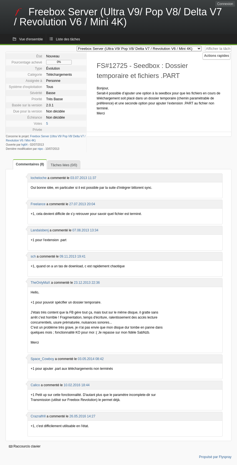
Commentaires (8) (30, 164)
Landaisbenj (40, 230)
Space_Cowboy (42, 359)
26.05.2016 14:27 (82, 416)
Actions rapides (216, 56)
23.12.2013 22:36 (87, 283)
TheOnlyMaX (40, 283)
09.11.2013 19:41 (72, 256)
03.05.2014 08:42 (91, 359)
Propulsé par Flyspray (215, 457)
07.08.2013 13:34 (85, 230)
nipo (40, 148)
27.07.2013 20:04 (82, 204)
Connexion (225, 4)
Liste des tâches (68, 39)
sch (33, 256)
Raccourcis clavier (25, 446)
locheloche (38, 178)
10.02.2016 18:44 (76, 385)
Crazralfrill (38, 416)
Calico (35, 385)
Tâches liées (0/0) (64, 165)
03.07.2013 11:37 (83, 178)
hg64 (24, 144)
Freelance (38, 204)
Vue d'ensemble (31, 39)
